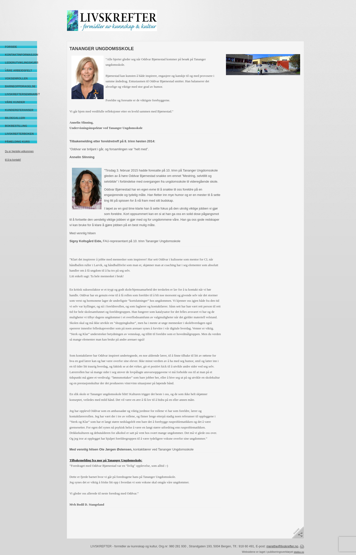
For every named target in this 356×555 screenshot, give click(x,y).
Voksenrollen (16, 78)
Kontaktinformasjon (21, 54)
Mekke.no (299, 552)
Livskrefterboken (19, 133)
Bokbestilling (16, 125)
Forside (11, 46)
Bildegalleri (15, 117)
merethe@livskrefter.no (282, 546)
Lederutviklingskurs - (21, 62)
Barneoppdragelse (20, 86)
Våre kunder (15, 102)
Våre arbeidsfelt (18, 70)
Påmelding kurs (17, 141)
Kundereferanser (19, 109)
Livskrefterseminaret (21, 94)
